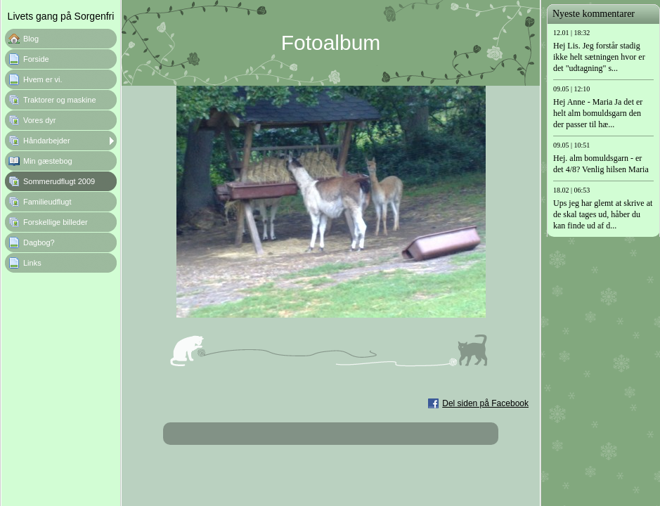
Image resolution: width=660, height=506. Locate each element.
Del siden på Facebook (485, 403)
